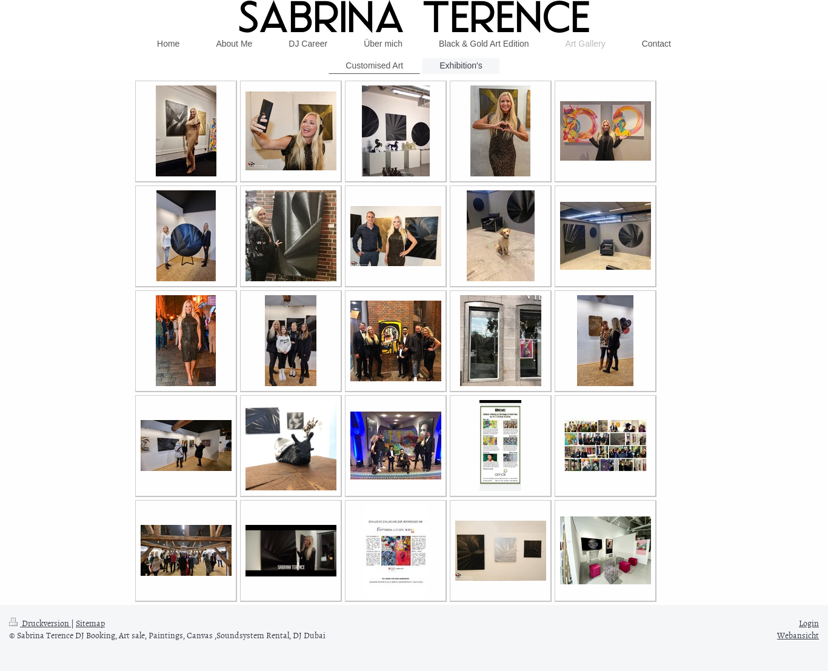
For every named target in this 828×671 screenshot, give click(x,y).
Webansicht (798, 635)
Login (809, 622)
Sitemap (90, 622)
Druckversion (40, 622)
